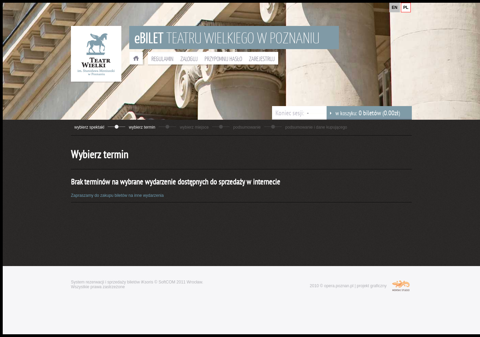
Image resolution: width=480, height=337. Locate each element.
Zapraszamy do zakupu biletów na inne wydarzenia (117, 195)
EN (394, 7)
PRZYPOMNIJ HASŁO (223, 58)
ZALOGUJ (189, 58)
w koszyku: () (363, 113)
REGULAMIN (162, 58)
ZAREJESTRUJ (262, 58)
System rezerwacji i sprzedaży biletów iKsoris (112, 282)
